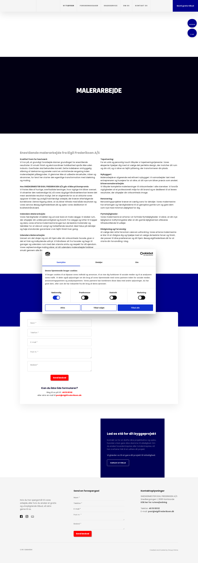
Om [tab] (136, 262)
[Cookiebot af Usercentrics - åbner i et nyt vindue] (142, 254)
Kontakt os (141, 6)
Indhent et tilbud (118, 463)
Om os (126, 6)
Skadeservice (110, 6)
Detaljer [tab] (99, 262)
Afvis (62, 308)
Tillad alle (135, 308)
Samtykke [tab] (61, 262)
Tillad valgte (99, 308)
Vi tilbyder (68, 6)
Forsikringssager (89, 6)
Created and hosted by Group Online (164, 550)
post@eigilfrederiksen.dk (68, 395)
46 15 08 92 (67, 392)
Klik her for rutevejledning (154, 502)
